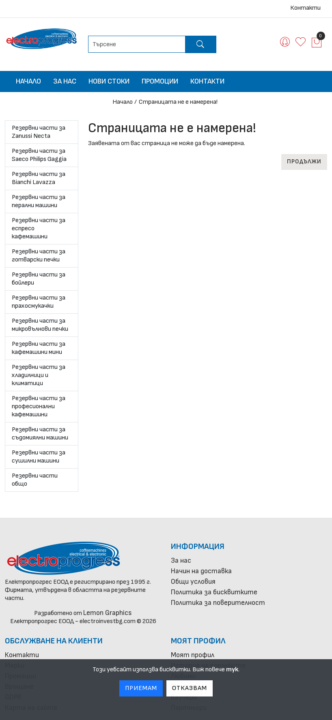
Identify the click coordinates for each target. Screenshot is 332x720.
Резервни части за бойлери (38, 279)
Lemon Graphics (107, 613)
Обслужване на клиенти (54, 641)
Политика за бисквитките (214, 592)
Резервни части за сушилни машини (38, 457)
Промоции (160, 81)
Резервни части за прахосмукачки (38, 302)
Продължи (304, 161)
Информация (197, 546)
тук (232, 669)
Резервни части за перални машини (38, 201)
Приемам (141, 688)
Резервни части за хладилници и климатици (38, 375)
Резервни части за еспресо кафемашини (38, 228)
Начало (28, 81)
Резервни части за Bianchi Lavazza (38, 178)
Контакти (305, 8)
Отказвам (189, 688)
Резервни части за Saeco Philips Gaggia (39, 155)
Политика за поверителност (218, 602)
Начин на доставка (201, 571)
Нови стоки (108, 81)
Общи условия (193, 581)
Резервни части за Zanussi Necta (38, 132)
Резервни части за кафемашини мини (38, 348)
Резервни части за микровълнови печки (40, 325)
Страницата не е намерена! (178, 102)
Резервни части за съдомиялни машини (40, 433)
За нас (64, 81)
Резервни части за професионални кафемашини (38, 406)
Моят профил (198, 641)
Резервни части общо (35, 480)
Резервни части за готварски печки (38, 256)
